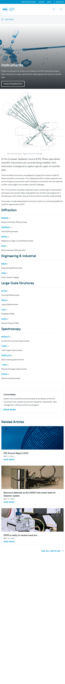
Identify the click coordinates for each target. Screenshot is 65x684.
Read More (10, 410)
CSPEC (5, 346)
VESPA (5, 374)
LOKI (4, 309)
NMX (4, 246)
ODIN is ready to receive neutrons (20, 535)
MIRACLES (7, 355)
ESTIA (4, 291)
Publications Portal (28, 2)
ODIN (4, 273)
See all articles (52, 551)
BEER (4, 264)
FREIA (5, 300)
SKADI (5, 319)
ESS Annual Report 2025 (16, 453)
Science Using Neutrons (13, 84)
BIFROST (6, 337)
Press (49, 2)
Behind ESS (59, 2)
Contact (41, 2)
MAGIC (5, 236)
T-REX (5, 365)
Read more (9, 460)
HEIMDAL (6, 227)
